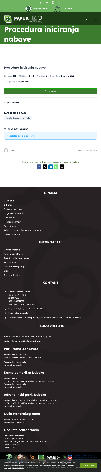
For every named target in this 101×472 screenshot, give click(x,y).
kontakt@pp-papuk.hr (18, 313)
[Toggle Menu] (95, 20)
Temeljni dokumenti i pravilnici (18, 118)
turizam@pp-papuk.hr (14, 365)
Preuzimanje (51, 91)
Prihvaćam (88, 465)
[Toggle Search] (86, 20)
